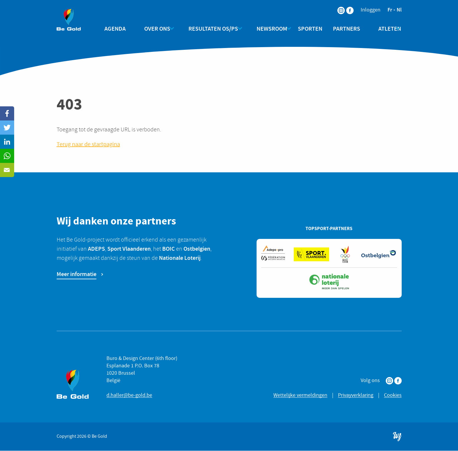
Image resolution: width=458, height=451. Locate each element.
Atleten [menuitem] (382, 28)
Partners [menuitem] (344, 28)
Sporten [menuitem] (308, 28)
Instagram (389, 381)
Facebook (398, 381)
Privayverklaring (355, 395)
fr (390, 9)
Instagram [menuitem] (337, 6)
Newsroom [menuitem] (267, 28)
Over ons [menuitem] (157, 28)
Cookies (393, 395)
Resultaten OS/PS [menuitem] (211, 28)
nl (399, 9)
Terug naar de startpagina (88, 144)
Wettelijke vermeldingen (300, 395)
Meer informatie (76, 274)
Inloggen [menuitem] (370, 10)
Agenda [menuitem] (120, 28)
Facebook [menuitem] (346, 6)
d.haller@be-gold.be (129, 395)
